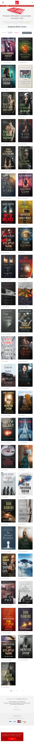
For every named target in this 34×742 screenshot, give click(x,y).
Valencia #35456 (4, 225)
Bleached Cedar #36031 (22, 632)
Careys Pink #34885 (4, 62)
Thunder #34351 (4, 388)
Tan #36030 (3, 524)
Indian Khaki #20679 (21, 306)
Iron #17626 (3, 497)
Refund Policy (22, 701)
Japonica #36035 (21, 279)
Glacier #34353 (20, 578)
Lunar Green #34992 (4, 334)
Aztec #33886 (3, 89)
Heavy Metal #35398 (4, 442)
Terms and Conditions (13, 701)
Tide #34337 (20, 524)
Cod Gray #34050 (21, 605)
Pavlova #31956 (3, 578)
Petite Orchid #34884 (21, 198)
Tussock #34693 (21, 62)
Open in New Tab (27, 33)
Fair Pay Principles (23, 703)
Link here (28, 22)
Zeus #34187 (3, 144)
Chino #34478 (3, 687)
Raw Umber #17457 (21, 225)
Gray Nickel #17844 (21, 660)
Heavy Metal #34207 (21, 334)
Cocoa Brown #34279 (5, 605)
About (7, 703)
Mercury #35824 (21, 497)
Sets (23, 704)
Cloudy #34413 (3, 306)
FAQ (4, 703)
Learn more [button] (18, 735)
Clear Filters (16, 32)
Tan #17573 (20, 469)
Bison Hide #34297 (21, 388)
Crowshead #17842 (4, 415)
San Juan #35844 (21, 442)
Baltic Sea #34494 (21, 144)
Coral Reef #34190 (4, 116)
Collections (20, 704)
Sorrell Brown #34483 (4, 198)
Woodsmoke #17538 (4, 279)
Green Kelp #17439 (21, 551)
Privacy (18, 701)
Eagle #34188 (20, 116)
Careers (28, 703)
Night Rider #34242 (21, 361)
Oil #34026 (20, 415)
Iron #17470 (3, 361)
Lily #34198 (3, 469)
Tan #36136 (20, 252)
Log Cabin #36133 (21, 171)
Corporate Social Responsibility (14, 703)
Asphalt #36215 (3, 252)
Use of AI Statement (13, 704)
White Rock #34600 (21, 89)
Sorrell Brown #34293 (4, 171)
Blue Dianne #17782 (4, 551)
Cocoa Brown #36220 (5, 660)
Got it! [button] (12, 738)
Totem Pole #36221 (4, 632)
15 (22, 690)
